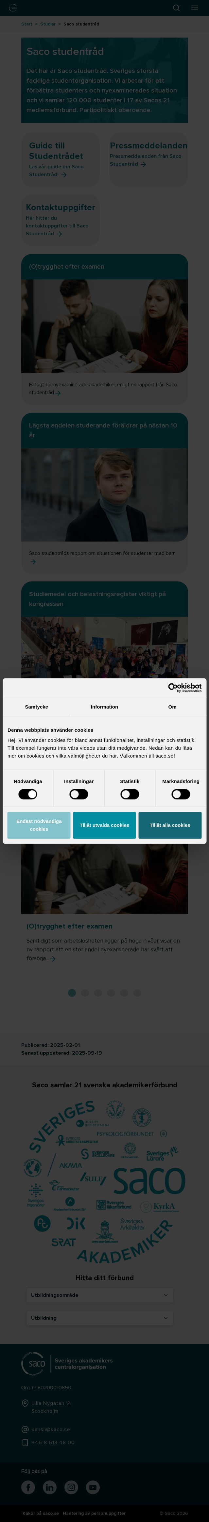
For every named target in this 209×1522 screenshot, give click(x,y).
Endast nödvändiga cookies (38, 825)
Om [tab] (172, 707)
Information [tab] (104, 707)
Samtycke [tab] (36, 707)
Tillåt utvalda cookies (104, 825)
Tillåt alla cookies (170, 825)
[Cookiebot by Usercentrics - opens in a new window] (172, 688)
